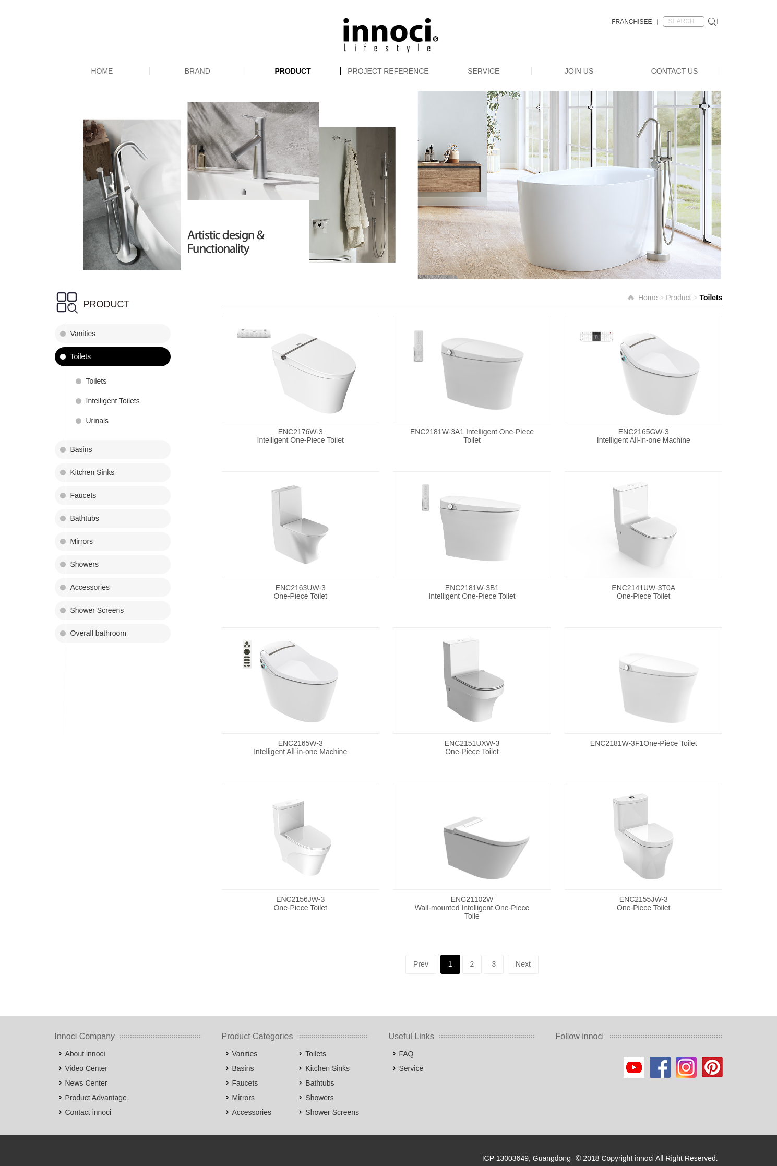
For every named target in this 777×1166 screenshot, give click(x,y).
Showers (84, 564)
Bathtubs (84, 518)
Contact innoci (88, 1112)
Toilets (80, 356)
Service (483, 71)
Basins (81, 449)
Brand (197, 71)
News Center (86, 1083)
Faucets (83, 495)
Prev (420, 964)
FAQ (406, 1054)
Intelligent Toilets (113, 401)
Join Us (579, 71)
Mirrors (81, 541)
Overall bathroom (98, 633)
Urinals (97, 421)
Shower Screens (97, 610)
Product (292, 71)
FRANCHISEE (632, 22)
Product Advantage (96, 1097)
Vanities (83, 333)
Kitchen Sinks (92, 472)
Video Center (86, 1068)
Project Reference (388, 71)
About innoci (85, 1054)
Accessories (90, 587)
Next (523, 964)
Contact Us (674, 71)
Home (102, 71)
